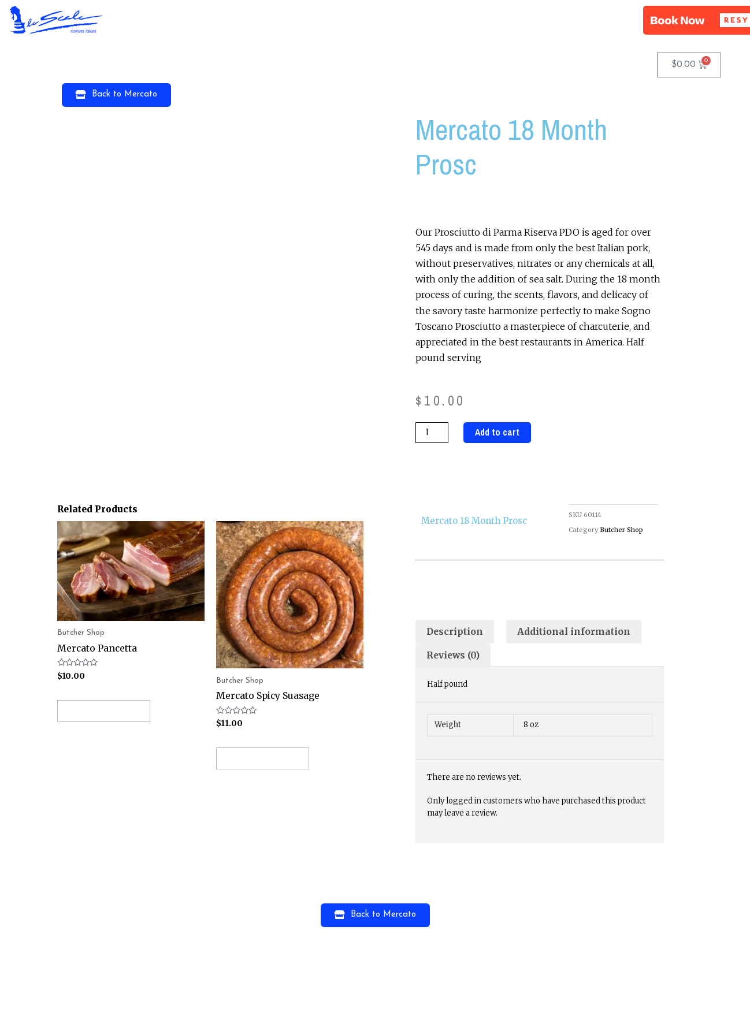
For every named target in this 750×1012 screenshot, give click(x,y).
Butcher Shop (621, 530)
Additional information (576, 632)
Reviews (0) (454, 656)
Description (455, 632)
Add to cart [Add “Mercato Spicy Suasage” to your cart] (265, 758)
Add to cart (498, 432)
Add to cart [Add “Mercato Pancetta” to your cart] (106, 711)
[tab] (455, 632)
